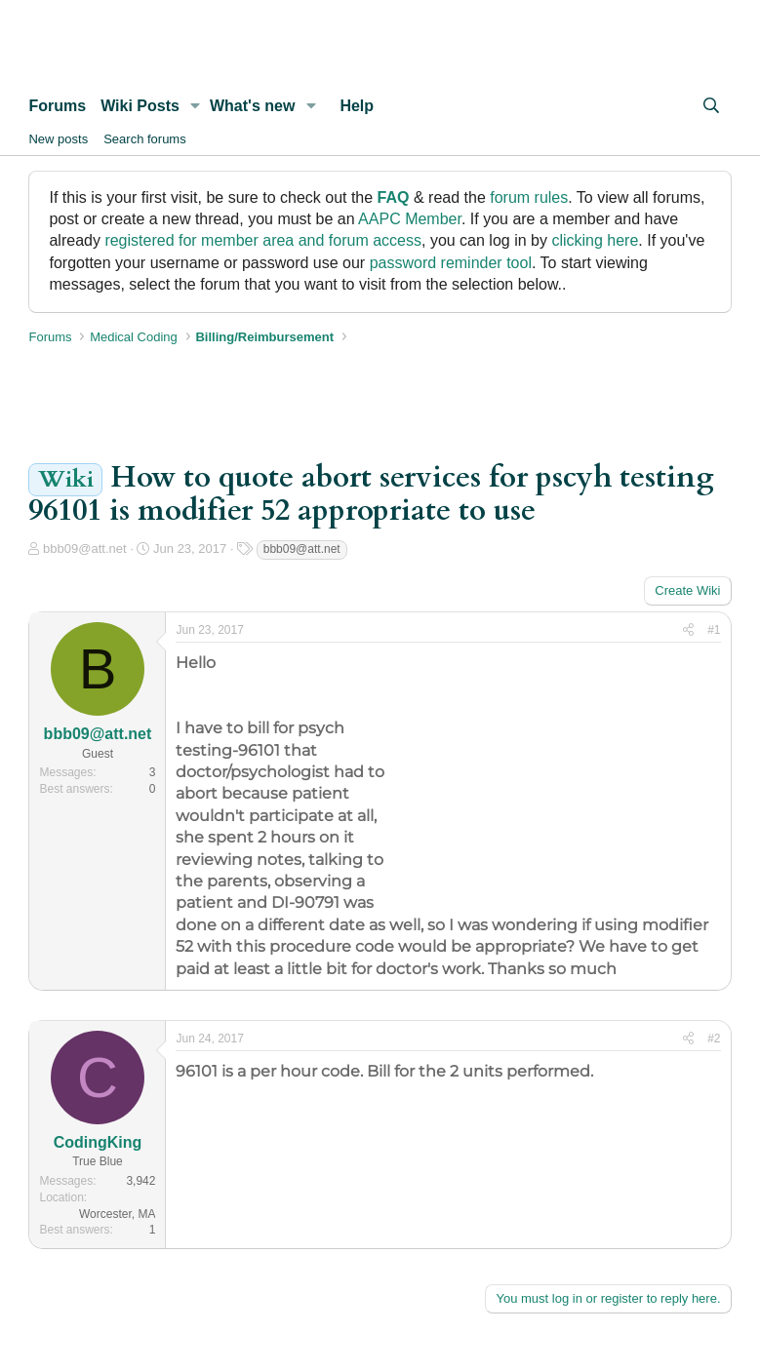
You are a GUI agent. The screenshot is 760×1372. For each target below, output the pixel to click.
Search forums (144, 139)
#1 (713, 630)
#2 (713, 1038)
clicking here (594, 240)
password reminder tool (451, 263)
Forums (57, 106)
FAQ (394, 197)
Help (357, 106)
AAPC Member (409, 219)
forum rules (529, 197)
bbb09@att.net (84, 548)
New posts (58, 139)
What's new (252, 106)
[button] (195, 106)
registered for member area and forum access (262, 240)
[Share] (688, 630)
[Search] (712, 106)
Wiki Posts (140, 106)
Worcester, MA (117, 1214)
